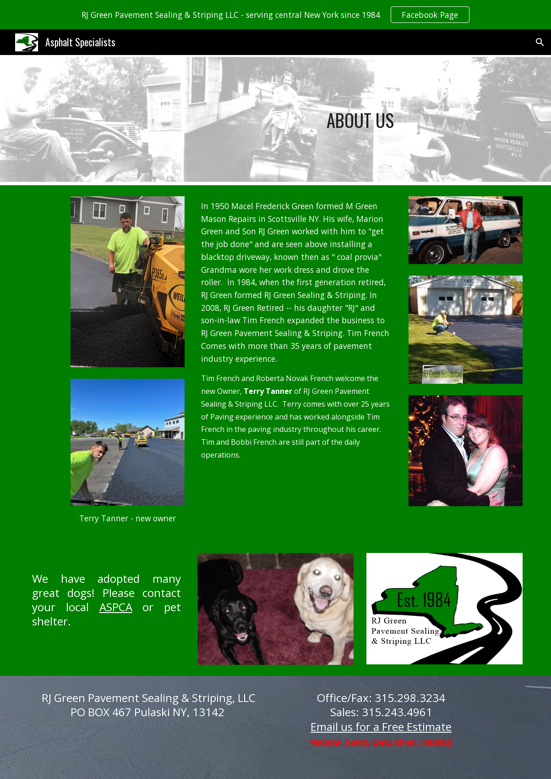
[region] (275, 14)
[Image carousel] (275, 609)
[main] (360, 120)
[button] (540, 42)
